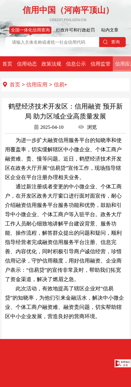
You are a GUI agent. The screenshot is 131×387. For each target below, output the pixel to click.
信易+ (60, 84)
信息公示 (76, 64)
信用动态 (27, 64)
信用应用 (36, 84)
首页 (7, 64)
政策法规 (51, 64)
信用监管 (100, 64)
